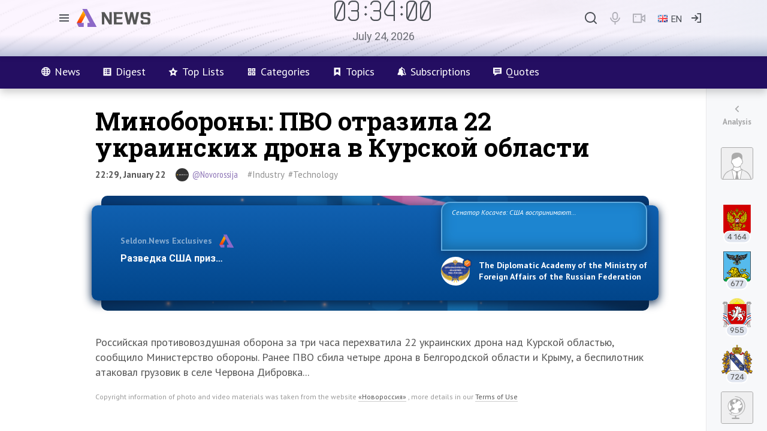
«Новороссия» (382, 396)
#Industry (266, 174)
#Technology (313, 174)
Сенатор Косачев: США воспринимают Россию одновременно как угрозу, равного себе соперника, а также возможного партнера (542, 225)
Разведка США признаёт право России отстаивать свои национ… (274, 258)
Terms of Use (496, 396)
